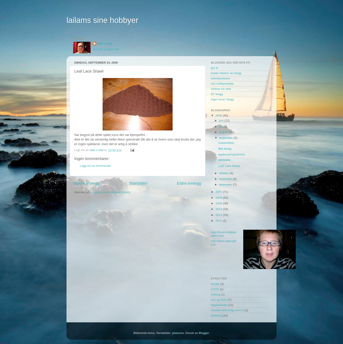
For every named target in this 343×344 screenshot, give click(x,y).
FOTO (215, 289)
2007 (219, 191)
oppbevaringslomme (231, 154)
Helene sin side (221, 88)
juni (221, 120)
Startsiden (138, 183)
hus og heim (219, 299)
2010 (219, 209)
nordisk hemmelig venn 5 (227, 310)
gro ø (214, 67)
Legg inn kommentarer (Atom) (110, 192)
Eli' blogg (217, 94)
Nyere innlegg (87, 183)
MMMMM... (225, 160)
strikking (216, 315)
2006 (219, 115)
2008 (219, 197)
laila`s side (104, 43)
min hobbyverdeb (222, 83)
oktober (224, 173)
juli (221, 126)
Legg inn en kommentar (95, 165)
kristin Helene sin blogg (226, 73)
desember (226, 184)
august (224, 132)
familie (215, 284)
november (226, 179)
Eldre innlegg (189, 183)
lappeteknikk (219, 305)
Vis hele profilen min (106, 49)
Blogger (204, 333)
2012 (219, 220)
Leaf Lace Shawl (229, 166)
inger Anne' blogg (222, 99)
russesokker (226, 142)
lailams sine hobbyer (102, 20)
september (226, 137)
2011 (219, 215)
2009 (219, 203)
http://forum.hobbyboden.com (223, 234)
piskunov (178, 333)
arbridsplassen (220, 78)
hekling (215, 294)
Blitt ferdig (224, 148)
